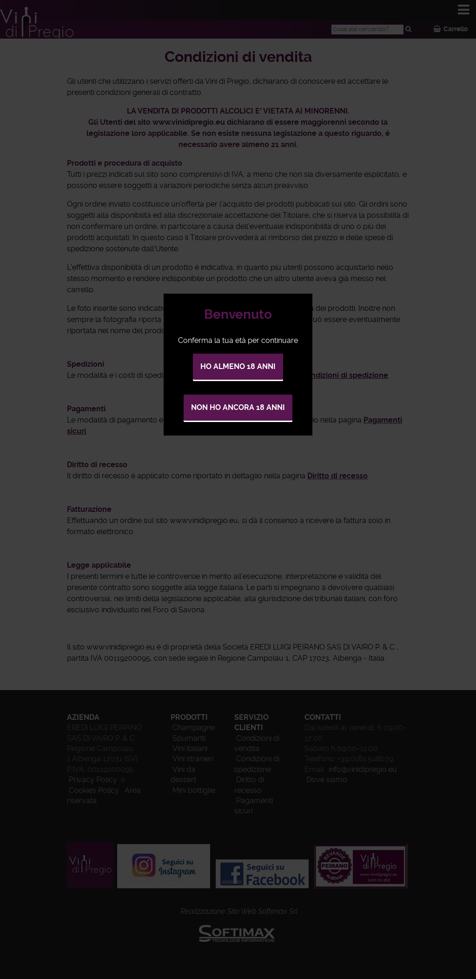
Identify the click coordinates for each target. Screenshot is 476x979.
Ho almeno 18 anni (238, 366)
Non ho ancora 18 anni (238, 407)
